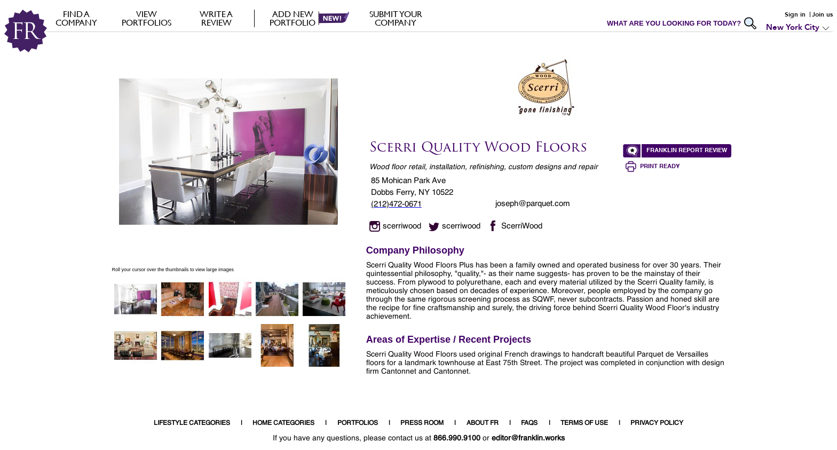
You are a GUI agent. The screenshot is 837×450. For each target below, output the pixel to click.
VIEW (147, 18)
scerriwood (402, 226)
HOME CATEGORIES (283, 423)
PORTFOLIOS (357, 423)
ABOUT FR (483, 423)
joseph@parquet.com (532, 204)
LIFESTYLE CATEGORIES (192, 423)
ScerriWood (521, 226)
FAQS (529, 423)
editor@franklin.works (528, 438)
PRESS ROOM (422, 423)
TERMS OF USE (584, 423)
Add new (293, 18)
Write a (216, 18)
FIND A (77, 18)
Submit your (396, 18)
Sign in (795, 14)
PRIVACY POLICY (656, 423)
